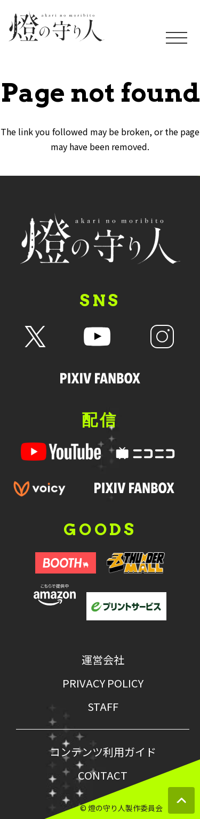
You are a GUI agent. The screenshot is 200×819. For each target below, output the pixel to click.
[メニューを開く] (176, 24)
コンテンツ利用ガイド (103, 752)
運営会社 (103, 659)
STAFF (102, 706)
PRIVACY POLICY (102, 683)
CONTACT (102, 775)
